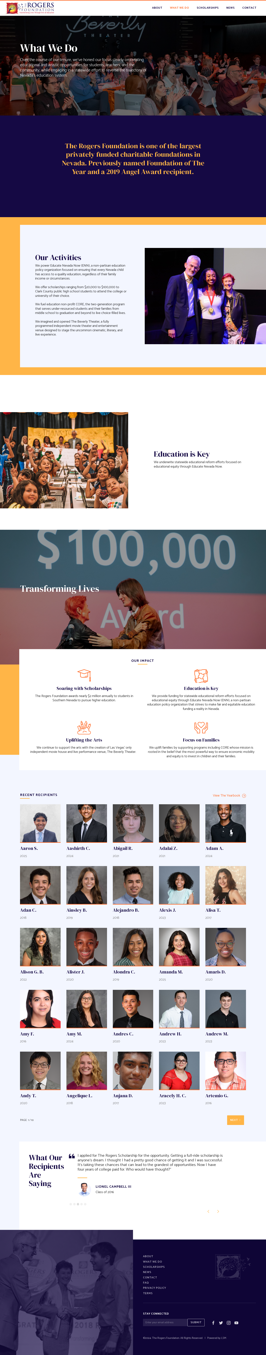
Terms (148, 1293)
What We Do (152, 1262)
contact (249, 8)
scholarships (208, 8)
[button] (208, 1211)
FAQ (146, 1283)
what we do (179, 8)
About (157, 8)
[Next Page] (235, 1120)
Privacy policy (154, 1288)
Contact (150, 1277)
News (147, 1272)
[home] (30, 8)
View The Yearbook (226, 795)
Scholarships (154, 1267)
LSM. (224, 1338)
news (230, 8)
